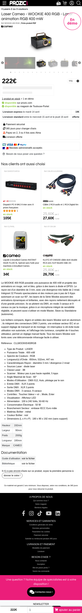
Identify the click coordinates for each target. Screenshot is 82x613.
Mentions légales (40, 508)
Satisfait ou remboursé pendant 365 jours (41, 539)
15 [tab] (71, 72)
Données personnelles (41, 528)
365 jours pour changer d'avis (21, 128)
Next (79, 62)
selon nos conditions (58, 485)
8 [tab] (41, 72)
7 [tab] (36, 72)
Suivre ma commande (41, 571)
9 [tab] (45, 72)
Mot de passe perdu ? (41, 568)
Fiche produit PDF (28, 23)
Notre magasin (41, 504)
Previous (2, 62)
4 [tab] (23, 72)
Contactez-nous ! (41, 592)
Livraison (40, 551)
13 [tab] (62, 72)
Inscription (41, 564)
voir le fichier (28, 458)
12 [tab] (58, 72)
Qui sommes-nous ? (41, 501)
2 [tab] (15, 72)
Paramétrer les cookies (41, 532)
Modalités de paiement (41, 548)
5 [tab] (28, 72)
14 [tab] (67, 72)
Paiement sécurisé (41, 535)
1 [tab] (10, 72)
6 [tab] (32, 72)
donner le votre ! (12, 475)
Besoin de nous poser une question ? (23, 154)
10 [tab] (49, 72)
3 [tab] (19, 72)
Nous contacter (41, 561)
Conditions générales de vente (41, 525)
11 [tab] (54, 72)
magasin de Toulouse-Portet (34, 106)
